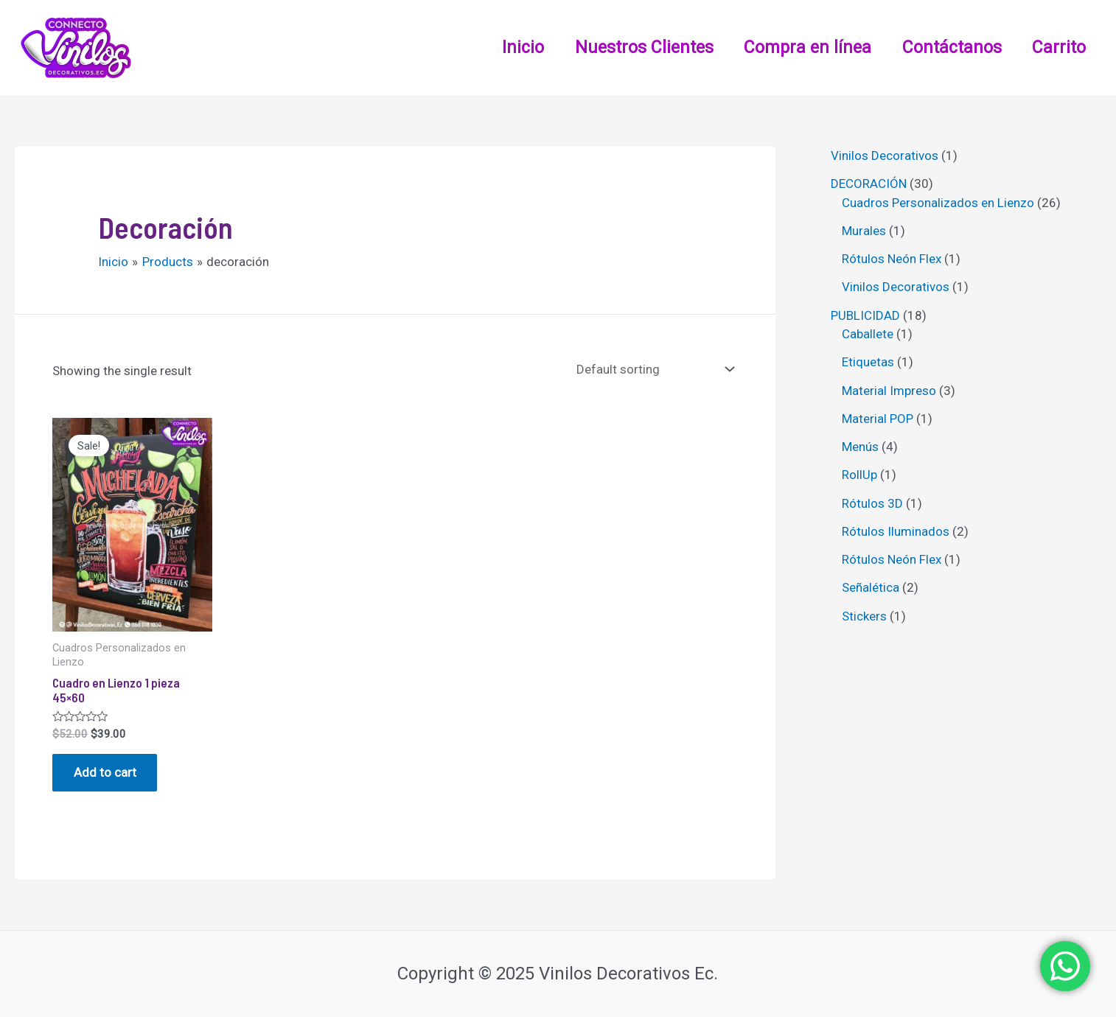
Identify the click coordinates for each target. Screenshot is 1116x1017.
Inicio (508, 47)
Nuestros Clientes (632, 47)
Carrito (1057, 47)
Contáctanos (947, 47)
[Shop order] (652, 369)
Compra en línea (799, 47)
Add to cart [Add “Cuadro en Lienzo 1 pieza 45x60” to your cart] (105, 773)
